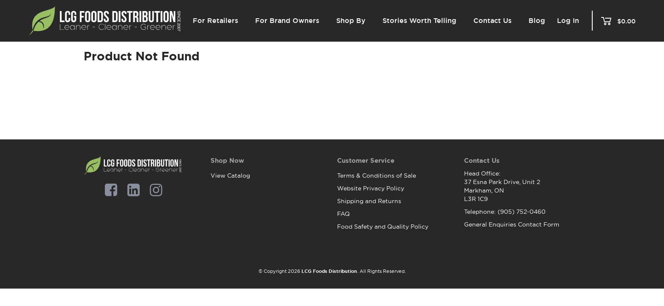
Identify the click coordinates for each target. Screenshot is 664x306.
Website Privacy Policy (370, 188)
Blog (537, 20)
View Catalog (230, 175)
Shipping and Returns (369, 201)
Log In (568, 20)
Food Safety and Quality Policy (382, 226)
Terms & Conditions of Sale (376, 175)
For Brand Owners (287, 20)
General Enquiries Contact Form (511, 224)
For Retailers (215, 20)
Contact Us (492, 20)
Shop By (351, 20)
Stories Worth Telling (419, 20)
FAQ (343, 214)
